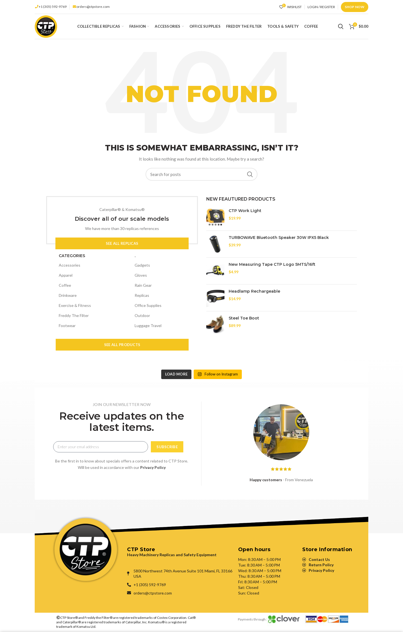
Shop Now (354, 7)
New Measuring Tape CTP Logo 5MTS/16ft (272, 264)
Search (250, 174)
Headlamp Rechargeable (254, 291)
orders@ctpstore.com (93, 6)
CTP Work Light (245, 210)
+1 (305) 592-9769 (53, 6)
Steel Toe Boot (244, 318)
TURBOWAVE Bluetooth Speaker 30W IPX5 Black (279, 237)
